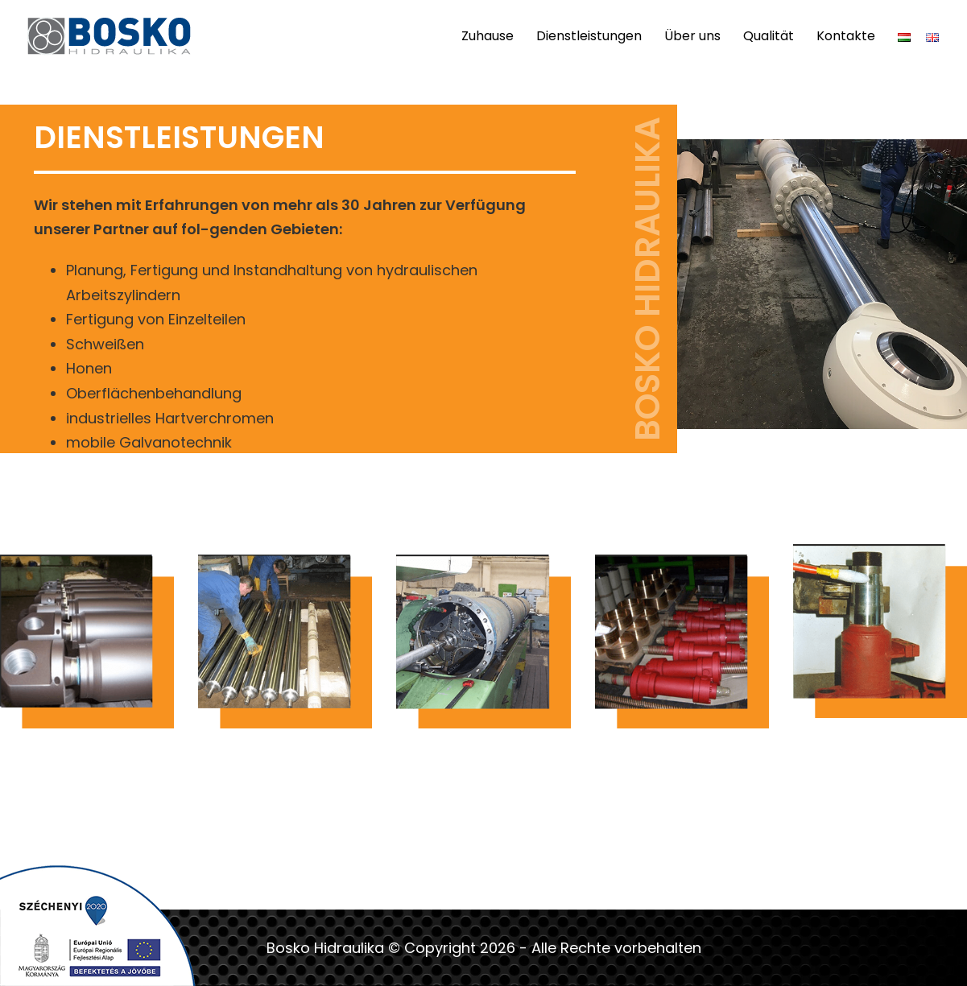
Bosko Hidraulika (325, 948)
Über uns (692, 36)
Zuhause (487, 36)
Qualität (768, 36)
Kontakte (845, 36)
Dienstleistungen (589, 36)
